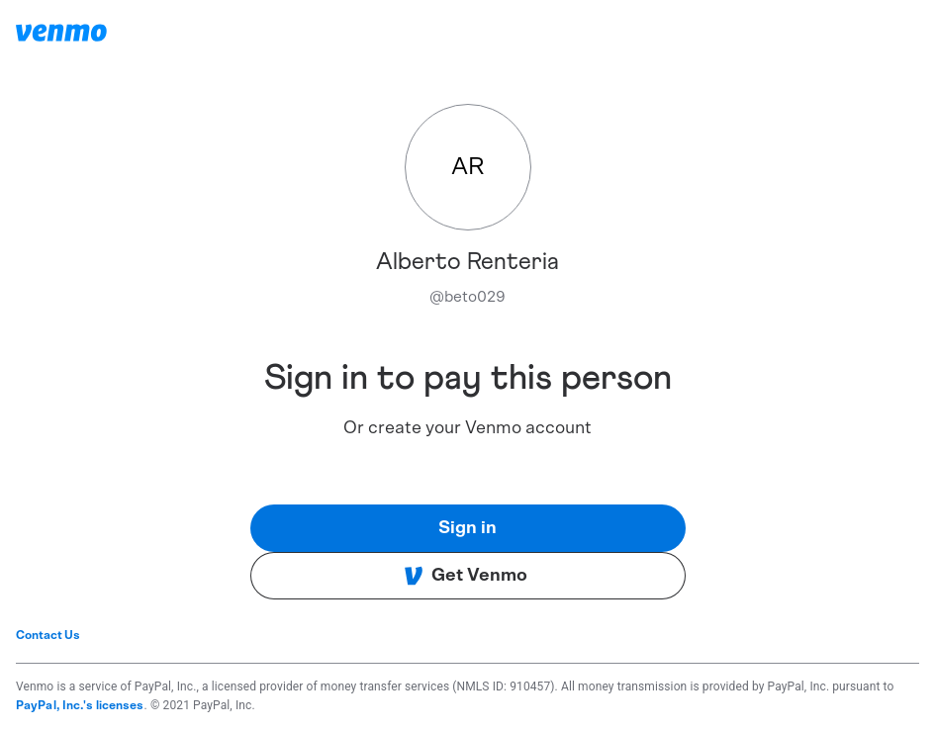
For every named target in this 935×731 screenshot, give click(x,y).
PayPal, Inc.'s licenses (80, 705)
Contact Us (48, 635)
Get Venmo (465, 576)
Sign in (467, 528)
